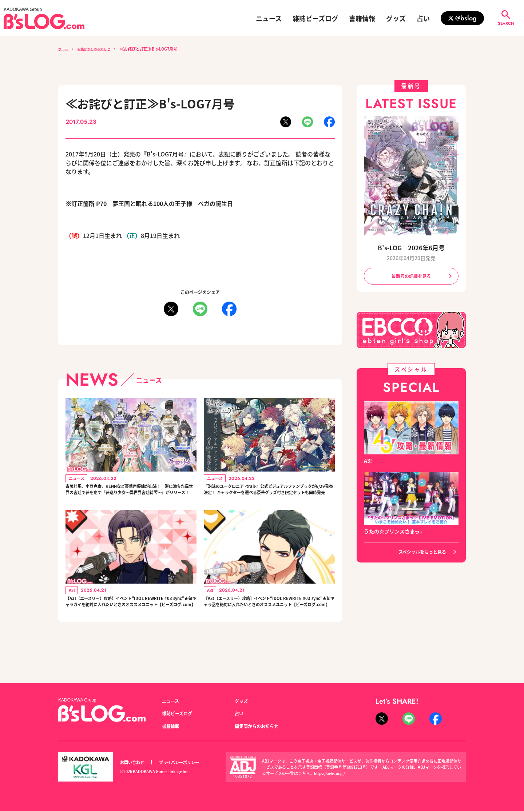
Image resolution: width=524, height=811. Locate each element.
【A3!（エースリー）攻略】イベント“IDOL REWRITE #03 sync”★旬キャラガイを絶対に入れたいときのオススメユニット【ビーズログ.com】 (130, 623)
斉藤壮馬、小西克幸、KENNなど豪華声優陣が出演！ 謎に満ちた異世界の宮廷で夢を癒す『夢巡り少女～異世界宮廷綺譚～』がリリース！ (130, 497)
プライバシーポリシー (187, 762)
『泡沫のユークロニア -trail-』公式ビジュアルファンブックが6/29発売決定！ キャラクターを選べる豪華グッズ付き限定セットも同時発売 (268, 497)
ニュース (269, 18)
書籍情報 (362, 18)
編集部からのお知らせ (100, 49)
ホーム (64, 49)
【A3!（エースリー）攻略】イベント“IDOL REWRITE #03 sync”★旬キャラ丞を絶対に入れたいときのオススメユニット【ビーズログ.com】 (268, 623)
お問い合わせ (134, 762)
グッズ (396, 18)
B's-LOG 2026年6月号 (411, 247)
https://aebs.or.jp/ (331, 773)
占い (423, 18)
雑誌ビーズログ (315, 18)
